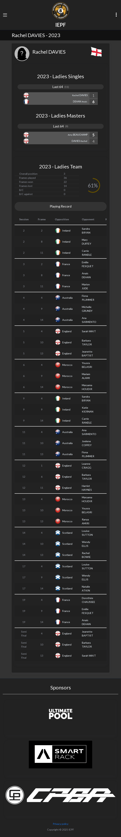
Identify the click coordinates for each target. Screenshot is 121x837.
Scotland (67, 532)
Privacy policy (60, 823)
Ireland (66, 230)
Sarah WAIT (89, 331)
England (66, 331)
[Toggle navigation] (5, 15)
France (66, 264)
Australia (67, 297)
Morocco (67, 364)
